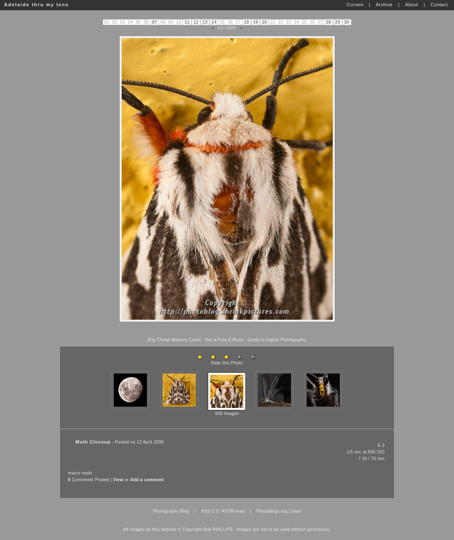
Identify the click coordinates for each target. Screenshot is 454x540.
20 (264, 22)
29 (337, 22)
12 (196, 22)
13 (204, 22)
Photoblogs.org (272, 511)
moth (87, 473)
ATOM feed (233, 511)
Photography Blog (171, 511)
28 (328, 22)
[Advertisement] (227, 330)
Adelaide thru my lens (36, 4)
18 (246, 22)
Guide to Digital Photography (276, 340)
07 (154, 22)
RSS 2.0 (209, 511)
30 (346, 22)
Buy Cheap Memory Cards (174, 340)
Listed (295, 511)
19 (255, 22)
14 (213, 22)
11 (187, 22)
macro (74, 473)
